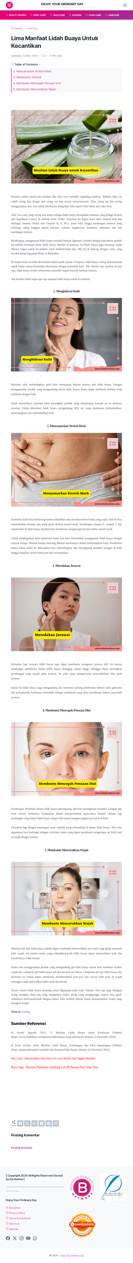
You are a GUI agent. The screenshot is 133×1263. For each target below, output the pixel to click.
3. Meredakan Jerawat (27, 77)
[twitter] (27, 1123)
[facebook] (20, 1123)
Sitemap (13, 1229)
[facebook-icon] (8, 1239)
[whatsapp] (34, 1123)
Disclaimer (14, 1208)
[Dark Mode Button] (125, 5)
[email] (56, 1123)
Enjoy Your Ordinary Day (65, 4)
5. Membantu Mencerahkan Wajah (34, 89)
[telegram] (41, 1123)
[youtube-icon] (28, 1239)
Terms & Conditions (20, 1219)
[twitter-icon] (15, 1239)
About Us (14, 1224)
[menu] (9, 5)
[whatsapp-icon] (35, 1239)
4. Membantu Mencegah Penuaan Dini (37, 83)
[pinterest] (49, 1123)
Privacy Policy (17, 1213)
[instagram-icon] (21, 1239)
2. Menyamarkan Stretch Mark (32, 71)
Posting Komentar (23, 1148)
